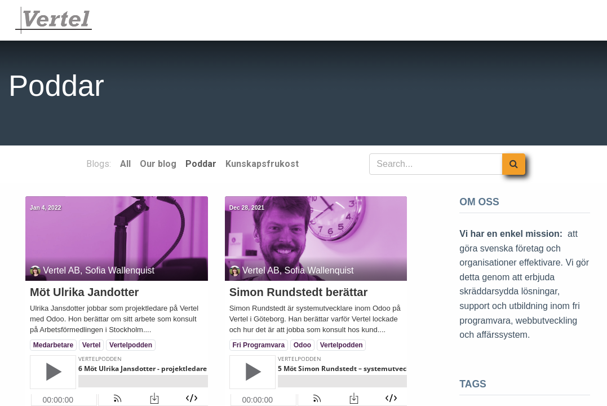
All (125, 163)
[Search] (513, 164)
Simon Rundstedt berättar (298, 292)
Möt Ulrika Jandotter (84, 292)
